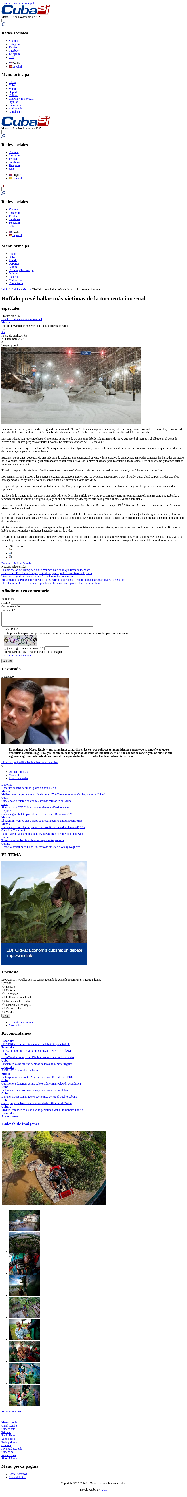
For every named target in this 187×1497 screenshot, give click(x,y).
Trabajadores (9, 1444)
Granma (6, 1448)
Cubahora (7, 1454)
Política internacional (18, 1000)
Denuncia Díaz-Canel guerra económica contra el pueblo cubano (39, 1099)
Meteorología (9, 1425)
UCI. (104, 1492)
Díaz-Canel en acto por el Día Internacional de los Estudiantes (37, 1060)
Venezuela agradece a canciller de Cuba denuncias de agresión (37, 576)
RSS (11, 57)
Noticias (15, 289)
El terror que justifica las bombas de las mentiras (29, 765)
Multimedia (15, 108)
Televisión (12, 996)
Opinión (13, 101)
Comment (8, 610)
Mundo (13, 88)
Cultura (13, 95)
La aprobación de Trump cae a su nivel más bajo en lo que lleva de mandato (45, 569)
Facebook (14, 50)
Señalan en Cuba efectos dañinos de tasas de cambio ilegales (36, 1066)
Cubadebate (8, 1431)
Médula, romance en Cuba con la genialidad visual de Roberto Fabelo (42, 1112)
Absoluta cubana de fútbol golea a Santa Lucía (28, 790)
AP (3, 332)
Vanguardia (8, 1441)
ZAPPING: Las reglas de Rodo (19, 1073)
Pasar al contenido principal (17, 3)
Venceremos (8, 1457)
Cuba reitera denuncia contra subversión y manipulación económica (41, 1086)
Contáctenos (16, 111)
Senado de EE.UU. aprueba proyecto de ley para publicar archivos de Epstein (46, 573)
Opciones (6, 985)
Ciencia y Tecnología (21, 98)
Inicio (12, 82)
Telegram (14, 53)
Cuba (12, 85)
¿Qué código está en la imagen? (24, 650)
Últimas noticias (18, 774)
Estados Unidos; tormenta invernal (21, 319)
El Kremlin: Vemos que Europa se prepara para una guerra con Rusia (41, 823)
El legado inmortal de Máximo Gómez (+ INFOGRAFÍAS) (36, 1053)
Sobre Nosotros (18, 1476)
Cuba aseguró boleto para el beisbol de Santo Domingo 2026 (36, 816)
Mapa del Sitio (17, 1480)
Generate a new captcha (18, 657)
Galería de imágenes (20, 1126)
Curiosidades (13, 1011)
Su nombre (8, 598)
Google (27, 563)
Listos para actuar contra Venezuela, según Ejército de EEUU (37, 1079)
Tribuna (6, 1434)
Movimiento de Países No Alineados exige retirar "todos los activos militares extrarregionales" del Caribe (63, 579)
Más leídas (15, 777)
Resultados (15, 1028)
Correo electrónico (12, 606)
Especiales (15, 105)
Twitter (13, 47)
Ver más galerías (11, 1413)
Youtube (14, 40)
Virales (10, 1014)
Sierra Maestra (10, 1461)
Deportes (14, 92)
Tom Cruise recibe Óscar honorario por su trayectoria (32, 843)
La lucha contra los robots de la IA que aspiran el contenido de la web (42, 836)
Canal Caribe (9, 1428)
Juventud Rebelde (11, 1451)
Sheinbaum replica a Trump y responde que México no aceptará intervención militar (50, 583)
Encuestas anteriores (21, 1024)
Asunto (6, 602)
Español (15, 66)
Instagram (14, 44)
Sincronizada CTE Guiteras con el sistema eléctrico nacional (36, 810)
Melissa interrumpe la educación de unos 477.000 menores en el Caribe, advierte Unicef (52, 797)
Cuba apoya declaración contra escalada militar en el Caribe (36, 803)
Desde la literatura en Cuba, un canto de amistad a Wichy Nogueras (40, 849)
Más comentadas (18, 781)
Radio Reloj (8, 1438)
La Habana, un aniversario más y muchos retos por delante (35, 1092)
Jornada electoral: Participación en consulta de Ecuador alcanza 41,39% (43, 829)
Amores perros (10, 1119)
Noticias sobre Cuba (18, 1003)
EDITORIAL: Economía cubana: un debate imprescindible (35, 1046)
